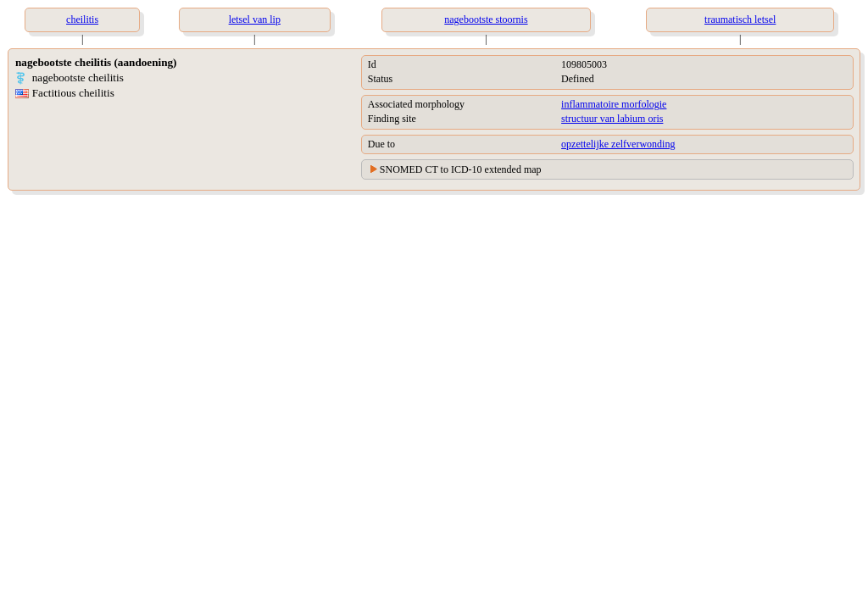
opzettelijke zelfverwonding (618, 144)
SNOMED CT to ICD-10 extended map (461, 169)
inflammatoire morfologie (613, 104)
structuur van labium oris (612, 119)
